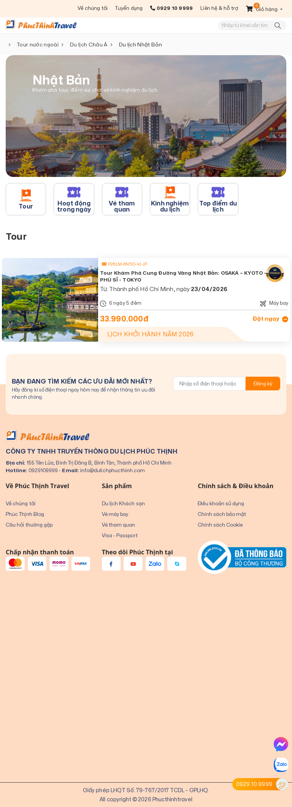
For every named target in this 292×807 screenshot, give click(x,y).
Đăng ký (263, 383)
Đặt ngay (270, 318)
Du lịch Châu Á (89, 44)
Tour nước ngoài (38, 44)
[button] (264, 9)
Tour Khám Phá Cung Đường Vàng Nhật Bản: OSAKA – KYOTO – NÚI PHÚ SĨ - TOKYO (189, 276)
